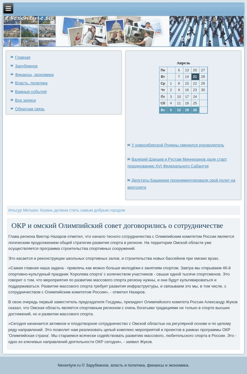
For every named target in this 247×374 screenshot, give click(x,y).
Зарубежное (26, 66)
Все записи (25, 100)
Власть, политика (31, 83)
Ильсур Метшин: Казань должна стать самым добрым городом (66, 210)
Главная (22, 57)
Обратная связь (30, 109)
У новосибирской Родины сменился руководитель (178, 145)
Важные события (31, 91)
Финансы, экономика (34, 74)
